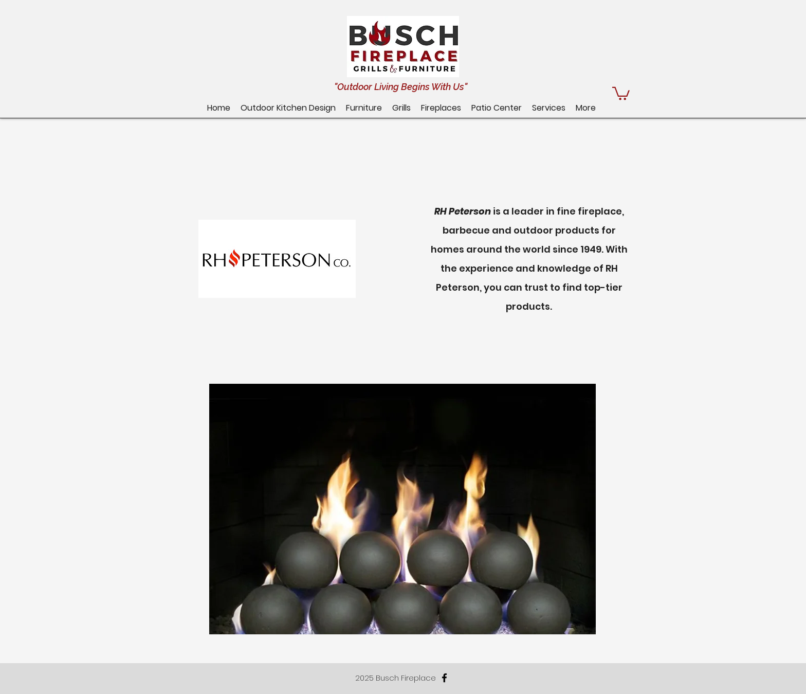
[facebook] (444, 678)
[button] (496, 107)
